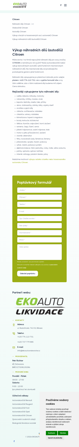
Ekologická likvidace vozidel (24, 423)
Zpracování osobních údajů (24, 419)
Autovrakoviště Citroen (22, 415)
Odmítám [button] (63, 433)
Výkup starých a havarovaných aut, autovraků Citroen (35, 35)
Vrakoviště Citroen (20, 28)
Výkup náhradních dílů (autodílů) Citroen (29, 39)
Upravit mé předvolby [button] (55, 438)
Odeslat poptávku (27, 273)
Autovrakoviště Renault (22, 400)
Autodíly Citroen (19, 32)
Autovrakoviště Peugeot (22, 404)
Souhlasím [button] (51, 433)
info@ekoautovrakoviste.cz (28, 351)
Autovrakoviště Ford (20, 408)
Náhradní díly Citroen (23, 24)
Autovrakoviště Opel (21, 412)
